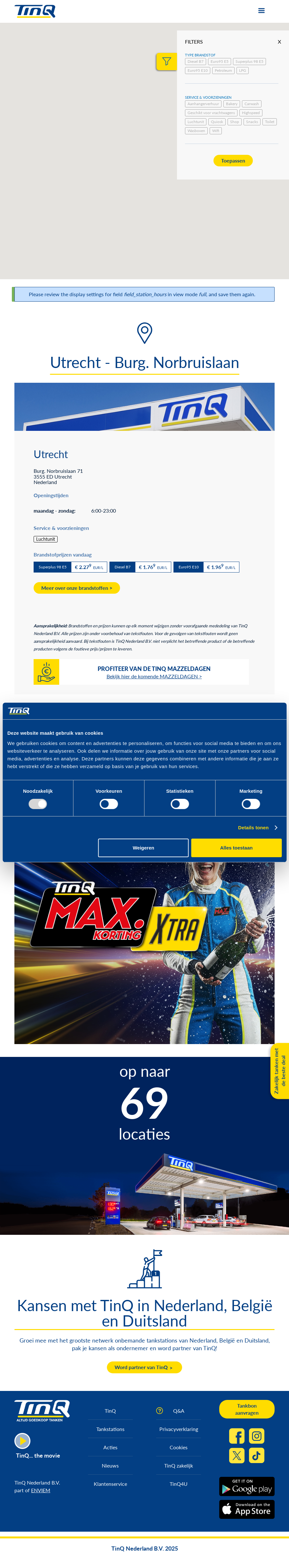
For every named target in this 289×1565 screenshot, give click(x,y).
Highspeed (251, 112)
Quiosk (217, 121)
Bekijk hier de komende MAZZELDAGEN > (154, 676)
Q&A (178, 1411)
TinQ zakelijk (178, 1465)
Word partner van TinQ (141, 1367)
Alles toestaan (236, 847)
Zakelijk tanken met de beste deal (279, 1071)
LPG (242, 70)
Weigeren (143, 847)
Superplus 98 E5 (249, 61)
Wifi (215, 130)
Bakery (231, 103)
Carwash (252, 103)
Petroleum (223, 70)
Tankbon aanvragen (247, 1409)
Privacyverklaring (178, 1429)
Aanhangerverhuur (203, 103)
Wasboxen (196, 130)
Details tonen (253, 827)
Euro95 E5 (220, 61)
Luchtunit (196, 121)
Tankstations (110, 1429)
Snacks (252, 121)
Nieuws (110, 1465)
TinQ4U (179, 1484)
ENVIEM (40, 1490)
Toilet (269, 121)
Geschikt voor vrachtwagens (211, 112)
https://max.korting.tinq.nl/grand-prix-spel (144, 976)
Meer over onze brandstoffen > (76, 588)
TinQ (110, 1411)
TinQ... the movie (38, 1455)
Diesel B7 (196, 61)
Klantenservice (110, 1484)
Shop (234, 121)
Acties (110, 1447)
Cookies (179, 1447)
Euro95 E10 (198, 70)
